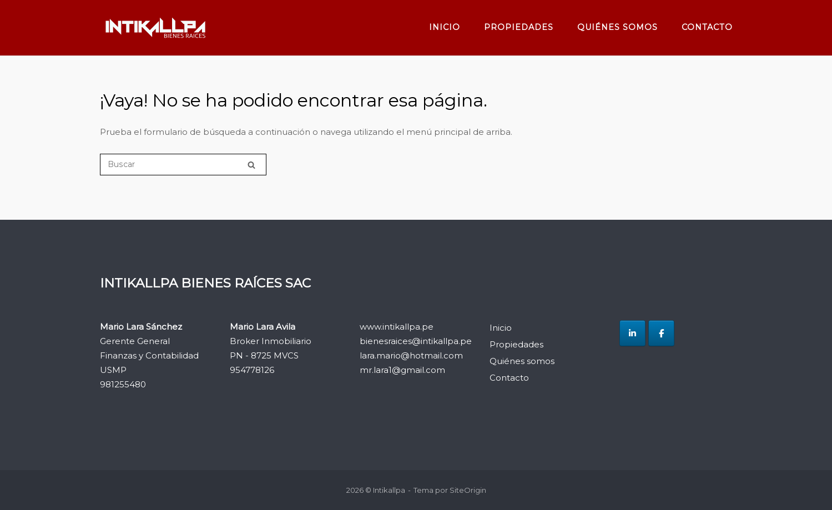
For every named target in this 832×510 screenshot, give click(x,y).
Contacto (707, 27)
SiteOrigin (468, 490)
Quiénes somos (617, 27)
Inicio (444, 27)
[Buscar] (183, 164)
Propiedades (518, 27)
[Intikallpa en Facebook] (661, 333)
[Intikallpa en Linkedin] (632, 333)
